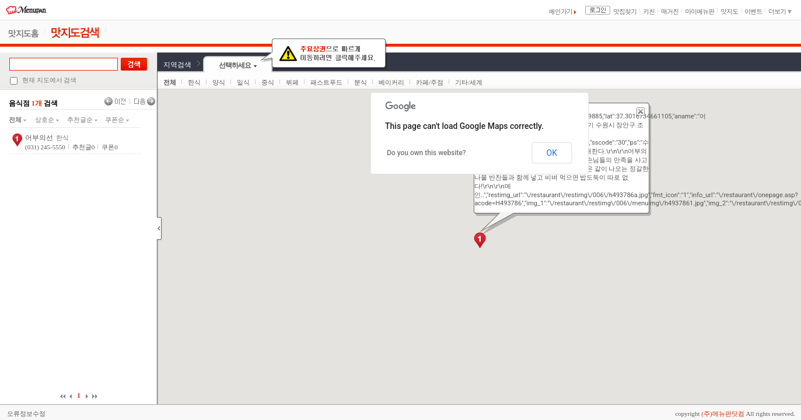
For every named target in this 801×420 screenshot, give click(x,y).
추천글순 (82, 119)
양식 (218, 82)
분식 (360, 82)
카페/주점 (429, 82)
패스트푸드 (326, 82)
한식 (194, 82)
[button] (480, 240)
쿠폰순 (117, 119)
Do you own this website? (426, 153)
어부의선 (39, 138)
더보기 (780, 11)
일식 (243, 82)
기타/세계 (468, 82)
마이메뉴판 (699, 11)
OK (552, 153)
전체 (17, 119)
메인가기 (562, 11)
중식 (267, 82)
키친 (649, 11)
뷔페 (292, 82)
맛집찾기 (624, 11)
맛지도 (729, 11)
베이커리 (391, 82)
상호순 (47, 119)
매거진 (669, 11)
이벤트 (753, 11)
